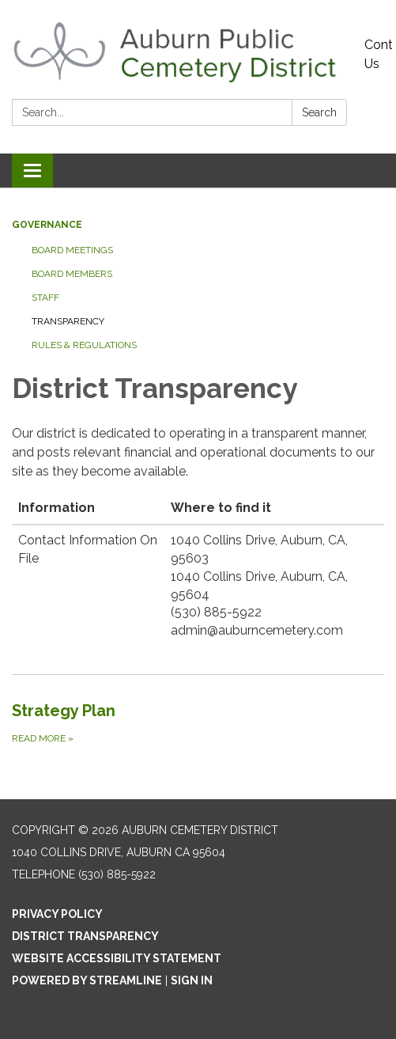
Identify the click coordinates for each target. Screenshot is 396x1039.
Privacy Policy (57, 914)
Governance (47, 224)
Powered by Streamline (87, 980)
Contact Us (378, 54)
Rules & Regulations (84, 345)
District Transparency (85, 936)
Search (319, 112)
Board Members (72, 273)
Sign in (192, 980)
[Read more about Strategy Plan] (198, 722)
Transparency (68, 321)
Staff (45, 297)
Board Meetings (72, 250)
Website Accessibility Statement (116, 958)
